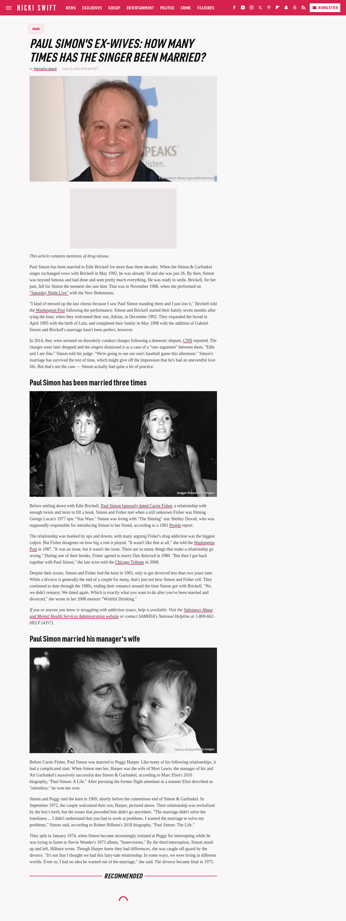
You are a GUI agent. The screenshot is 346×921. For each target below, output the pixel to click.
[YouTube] (243, 8)
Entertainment (140, 7)
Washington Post (50, 310)
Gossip (114, 7)
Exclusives (92, 7)
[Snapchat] (286, 8)
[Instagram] (251, 8)
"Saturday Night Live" (49, 292)
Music (36, 28)
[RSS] (303, 8)
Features (205, 7)
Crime (186, 7)
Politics (167, 7)
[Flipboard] (277, 8)
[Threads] (294, 8)
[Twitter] (260, 8)
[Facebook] (234, 8)
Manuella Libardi (45, 69)
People (175, 525)
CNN (187, 340)
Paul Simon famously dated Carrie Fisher (136, 505)
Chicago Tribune (129, 562)
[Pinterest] (268, 8)
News (71, 7)
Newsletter (325, 7)
